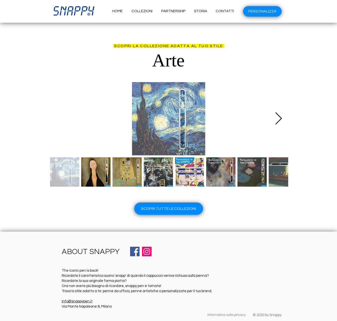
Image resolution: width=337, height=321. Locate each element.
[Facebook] (135, 251)
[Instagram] (147, 251)
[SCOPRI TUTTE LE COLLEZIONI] (168, 209)
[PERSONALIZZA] (262, 11)
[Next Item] (279, 118)
